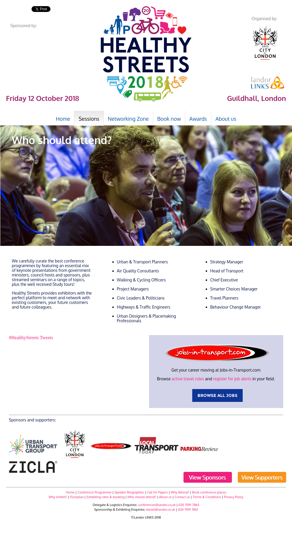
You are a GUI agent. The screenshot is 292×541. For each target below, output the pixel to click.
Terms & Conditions (207, 497)
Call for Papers (157, 492)
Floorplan (77, 497)
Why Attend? (179, 492)
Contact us (182, 497)
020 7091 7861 (188, 509)
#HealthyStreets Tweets (31, 337)
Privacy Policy (233, 497)
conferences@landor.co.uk (157, 505)
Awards (198, 118)
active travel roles (188, 378)
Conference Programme (94, 492)
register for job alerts (232, 378)
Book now (169, 118)
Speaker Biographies (129, 492)
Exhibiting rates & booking (106, 497)
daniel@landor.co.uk (160, 509)
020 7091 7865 (189, 505)
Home (70, 492)
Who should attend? (141, 497)
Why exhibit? (58, 497)
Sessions (88, 118)
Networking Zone (128, 118)
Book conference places (209, 492)
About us (165, 497)
